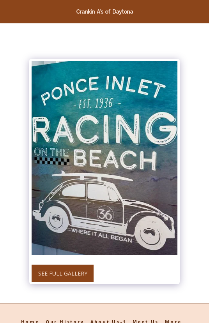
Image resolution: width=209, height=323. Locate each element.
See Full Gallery (62, 273)
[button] (8, 11)
